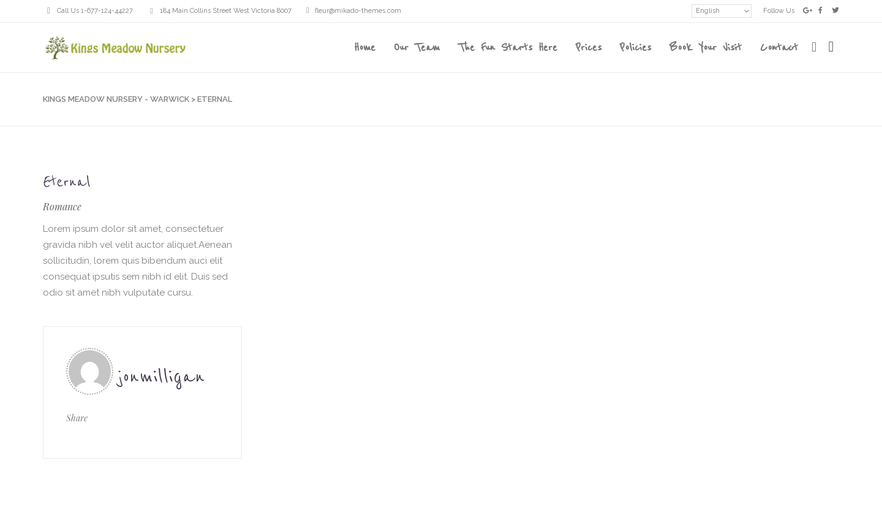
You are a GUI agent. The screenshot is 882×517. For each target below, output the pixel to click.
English (708, 11)
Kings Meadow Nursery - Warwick (116, 99)
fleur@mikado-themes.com (358, 11)
